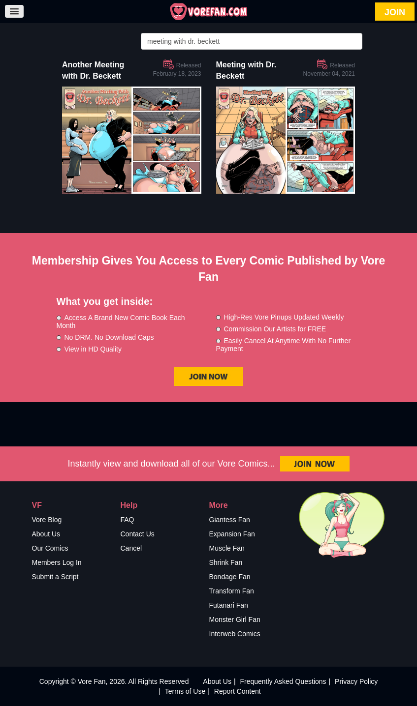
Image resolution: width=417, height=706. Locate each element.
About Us (46, 534)
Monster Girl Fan (234, 619)
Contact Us (138, 534)
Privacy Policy (356, 681)
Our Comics (50, 548)
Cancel (131, 548)
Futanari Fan (228, 605)
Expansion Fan (232, 534)
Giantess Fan (229, 520)
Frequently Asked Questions (283, 681)
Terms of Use (185, 691)
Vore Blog (47, 520)
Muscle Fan (227, 548)
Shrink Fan (226, 562)
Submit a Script (55, 577)
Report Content (237, 691)
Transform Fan (231, 591)
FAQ (127, 520)
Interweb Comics (234, 634)
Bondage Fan (230, 577)
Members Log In (57, 562)
